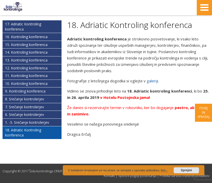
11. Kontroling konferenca (26, 75)
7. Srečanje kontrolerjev (24, 106)
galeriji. (152, 80)
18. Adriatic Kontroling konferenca (23, 133)
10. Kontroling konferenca (26, 83)
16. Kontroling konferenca (26, 36)
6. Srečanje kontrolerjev (24, 114)
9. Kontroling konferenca (25, 91)
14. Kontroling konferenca (26, 52)
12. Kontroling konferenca (26, 68)
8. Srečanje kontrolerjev (24, 99)
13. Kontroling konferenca (26, 60)
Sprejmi (186, 170)
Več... (164, 170)
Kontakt (109, 175)
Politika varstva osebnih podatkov (184, 175)
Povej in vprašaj (203, 112)
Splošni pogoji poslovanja (137, 175)
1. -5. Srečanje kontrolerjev (27, 122)
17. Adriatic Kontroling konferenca (23, 27)
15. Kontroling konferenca (26, 44)
